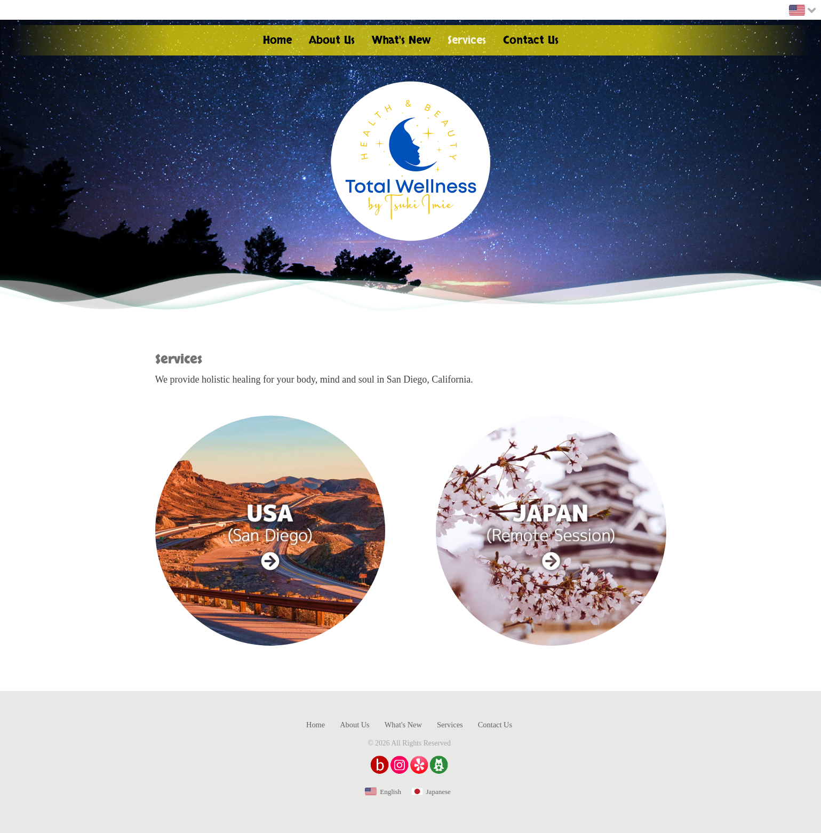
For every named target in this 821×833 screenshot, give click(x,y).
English (390, 792)
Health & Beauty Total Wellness (411, 161)
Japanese (438, 792)
